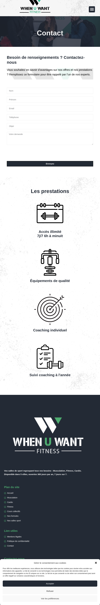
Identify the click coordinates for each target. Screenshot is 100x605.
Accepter (50, 583)
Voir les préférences (50, 598)
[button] (96, 562)
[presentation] (27, 153)
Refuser (50, 591)
